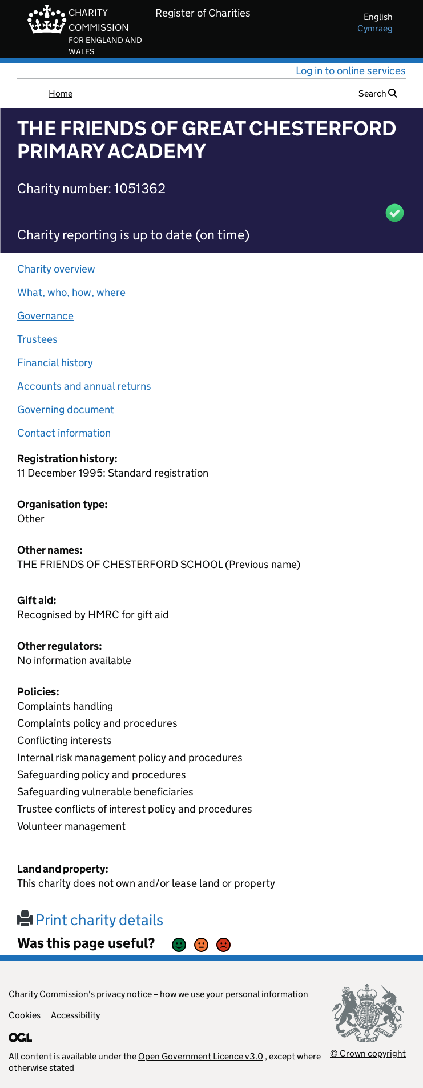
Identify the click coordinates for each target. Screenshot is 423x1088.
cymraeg (375, 28)
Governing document (65, 409)
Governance (45, 315)
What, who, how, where (71, 292)
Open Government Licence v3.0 (200, 1056)
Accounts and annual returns (84, 386)
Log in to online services (351, 70)
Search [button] (377, 93)
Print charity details (90, 919)
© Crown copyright (368, 1053)
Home (60, 93)
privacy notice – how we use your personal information (202, 994)
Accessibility (75, 1015)
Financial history (55, 362)
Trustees (37, 339)
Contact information (64, 432)
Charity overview (56, 268)
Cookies (25, 1015)
